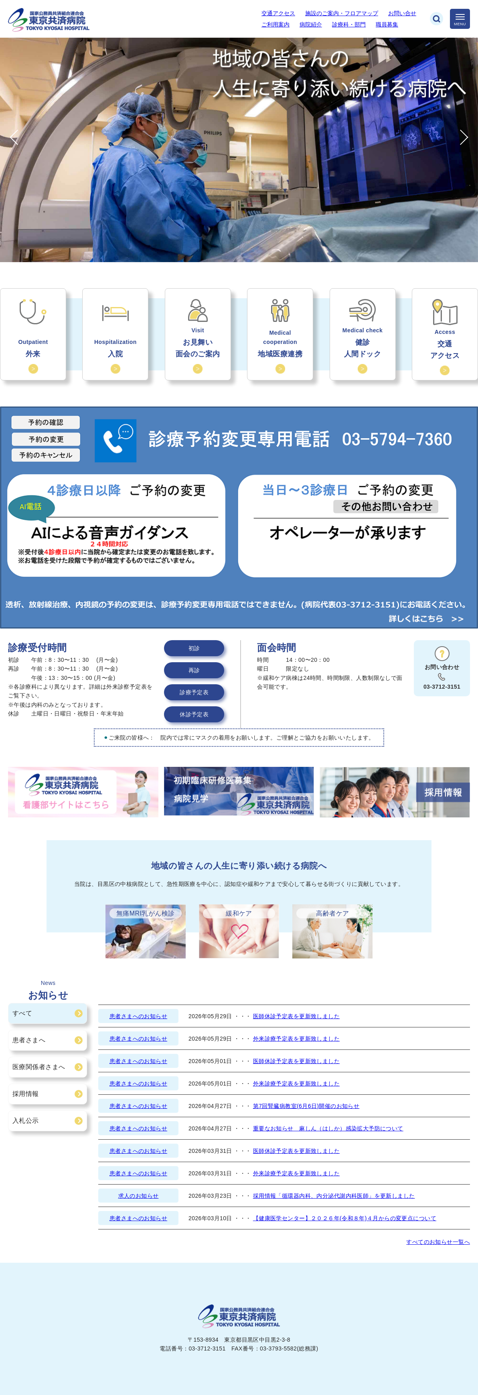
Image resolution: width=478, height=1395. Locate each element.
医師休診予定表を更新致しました (296, 1016)
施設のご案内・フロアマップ (341, 13)
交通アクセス (278, 13)
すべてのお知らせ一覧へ (438, 1242)
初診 (194, 648)
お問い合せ (402, 13)
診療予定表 (194, 692)
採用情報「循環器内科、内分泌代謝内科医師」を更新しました (334, 1196)
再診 (194, 670)
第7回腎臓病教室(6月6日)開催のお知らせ (306, 1106)
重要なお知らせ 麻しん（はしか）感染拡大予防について (328, 1128)
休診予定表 (194, 714)
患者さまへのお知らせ (138, 1016)
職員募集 (387, 24)
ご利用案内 (275, 24)
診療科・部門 (349, 24)
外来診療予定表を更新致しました (296, 1038)
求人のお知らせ (138, 1196)
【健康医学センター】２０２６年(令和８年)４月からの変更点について (344, 1218)
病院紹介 (311, 24)
